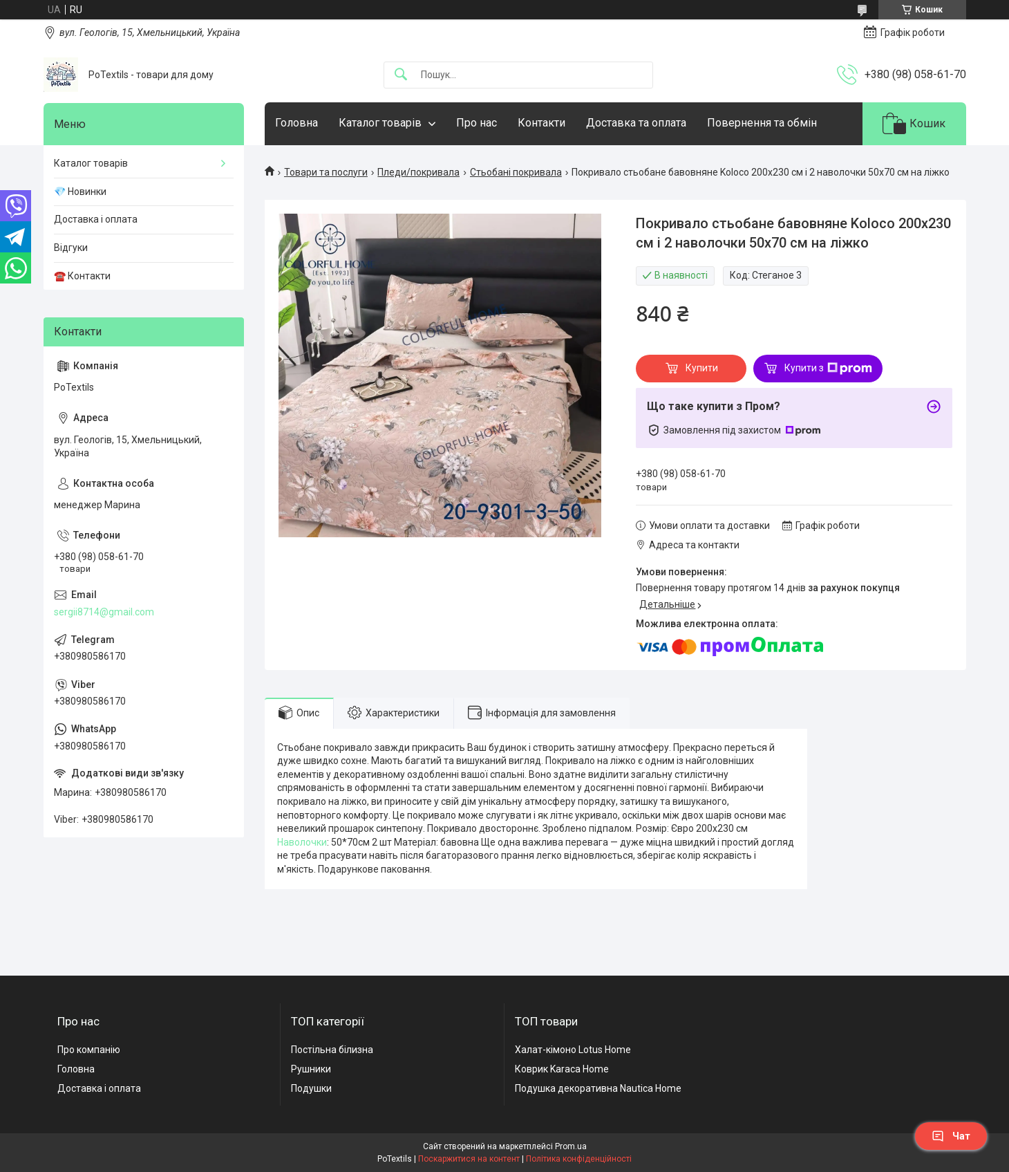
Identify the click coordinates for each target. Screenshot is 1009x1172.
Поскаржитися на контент (469, 1159)
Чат (951, 1136)
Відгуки (71, 247)
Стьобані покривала (516, 172)
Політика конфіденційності (579, 1159)
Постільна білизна (332, 1049)
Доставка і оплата (96, 219)
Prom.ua (571, 1146)
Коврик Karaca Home (562, 1069)
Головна (296, 122)
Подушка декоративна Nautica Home (598, 1088)
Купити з (828, 368)
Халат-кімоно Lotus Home (573, 1049)
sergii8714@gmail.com (104, 611)
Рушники (311, 1069)
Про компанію (88, 1049)
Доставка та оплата (636, 122)
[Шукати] (401, 75)
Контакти (541, 122)
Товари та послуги (326, 172)
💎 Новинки (80, 191)
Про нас (476, 122)
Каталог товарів (380, 122)
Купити (702, 367)
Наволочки (302, 842)
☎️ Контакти (82, 275)
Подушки (311, 1088)
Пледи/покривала (418, 172)
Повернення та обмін (762, 122)
